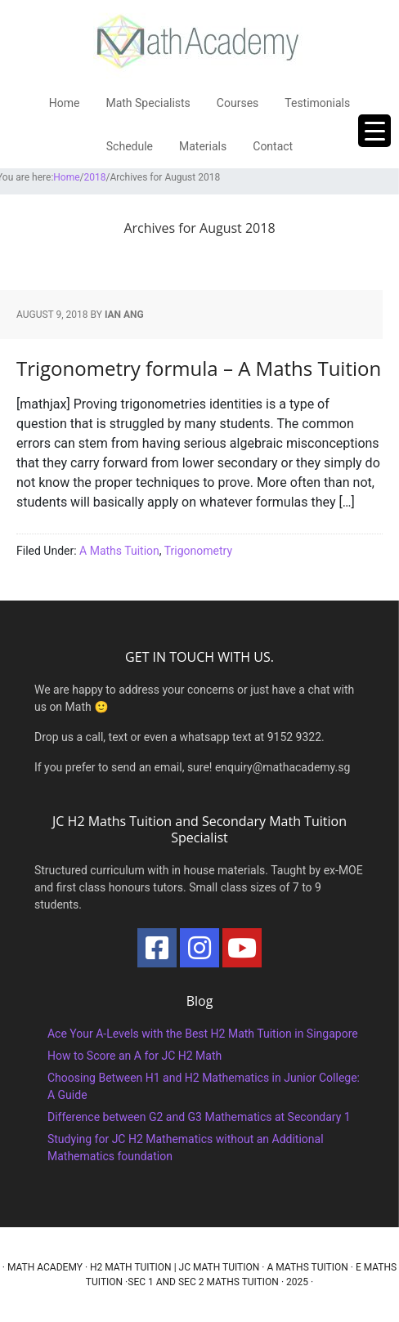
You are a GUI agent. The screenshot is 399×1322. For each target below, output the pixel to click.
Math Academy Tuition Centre (199, 41)
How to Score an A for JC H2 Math (134, 1055)
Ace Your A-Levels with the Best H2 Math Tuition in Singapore (202, 1033)
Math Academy (45, 1267)
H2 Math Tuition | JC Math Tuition (174, 1267)
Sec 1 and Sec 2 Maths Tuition (203, 1282)
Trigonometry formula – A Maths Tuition (198, 368)
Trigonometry (198, 550)
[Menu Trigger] (374, 130)
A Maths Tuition (119, 550)
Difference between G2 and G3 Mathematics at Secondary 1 (199, 1116)
